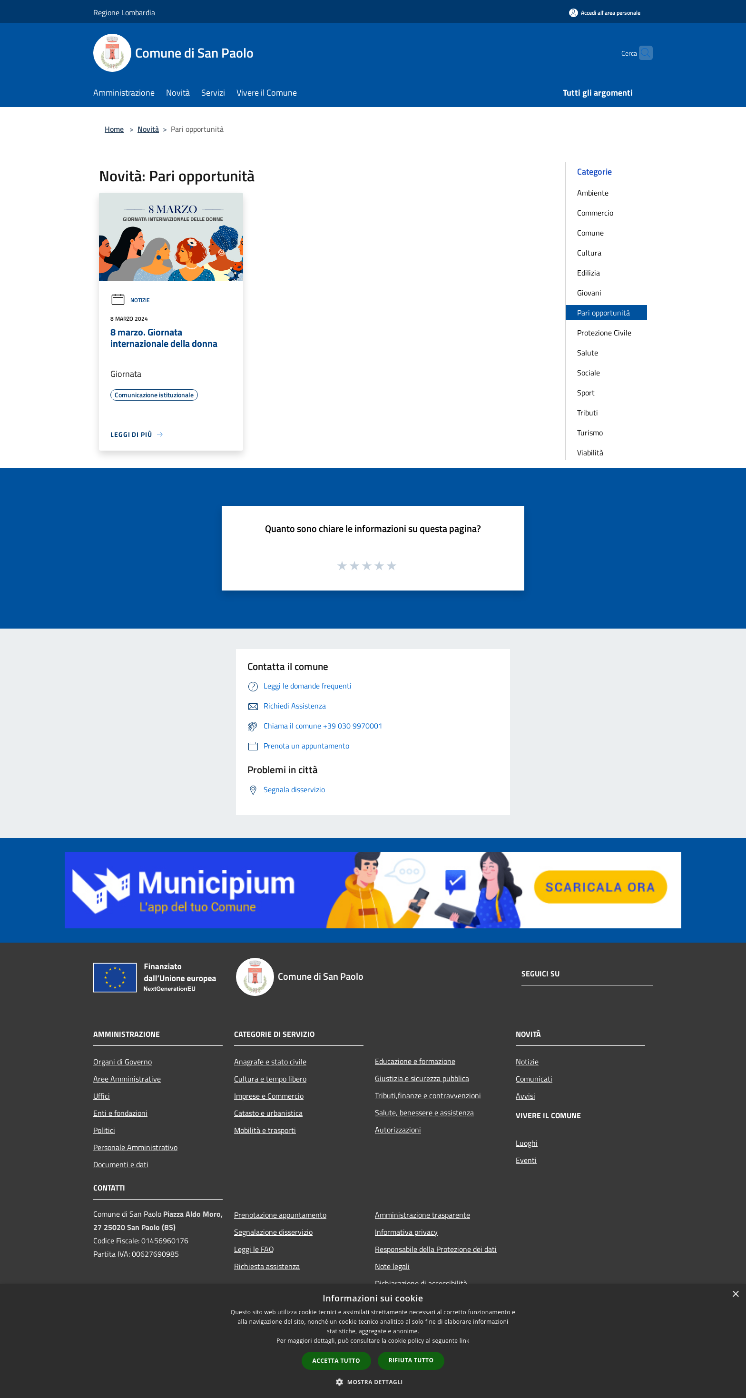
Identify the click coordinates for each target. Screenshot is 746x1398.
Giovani (589, 292)
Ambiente (593, 192)
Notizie (130, 300)
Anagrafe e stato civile (270, 1061)
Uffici (101, 1096)
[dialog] (373, 1341)
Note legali (392, 1266)
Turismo (590, 432)
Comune (590, 232)
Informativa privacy (406, 1232)
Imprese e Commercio (269, 1096)
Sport (586, 392)
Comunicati (534, 1078)
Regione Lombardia (124, 12)
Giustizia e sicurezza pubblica (422, 1078)
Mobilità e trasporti (265, 1130)
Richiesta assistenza (267, 1266)
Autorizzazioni (398, 1129)
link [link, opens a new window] (465, 1341)
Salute (587, 352)
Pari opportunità (603, 312)
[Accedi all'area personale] (605, 12)
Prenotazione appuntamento (280, 1215)
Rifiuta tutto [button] (411, 1360)
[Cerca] (641, 52)
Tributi (587, 412)
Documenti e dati (120, 1164)
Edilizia (588, 272)
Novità (148, 129)
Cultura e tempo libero (270, 1078)
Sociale (588, 372)
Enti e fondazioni (120, 1113)
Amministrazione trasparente (422, 1215)
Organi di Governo (122, 1061)
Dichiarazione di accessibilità (421, 1283)
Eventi (526, 1160)
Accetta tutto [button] (336, 1361)
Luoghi (527, 1143)
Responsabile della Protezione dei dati (436, 1249)
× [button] (735, 1294)
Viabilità (590, 452)
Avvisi (525, 1096)
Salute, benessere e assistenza (424, 1112)
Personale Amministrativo (135, 1147)
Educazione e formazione (415, 1061)
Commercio (595, 212)
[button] (373, 1382)
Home (114, 129)
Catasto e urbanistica (268, 1113)
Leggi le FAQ (254, 1249)
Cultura (589, 252)
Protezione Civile (604, 332)
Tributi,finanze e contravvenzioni (428, 1095)
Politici (104, 1130)
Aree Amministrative (127, 1078)
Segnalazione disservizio (273, 1232)
